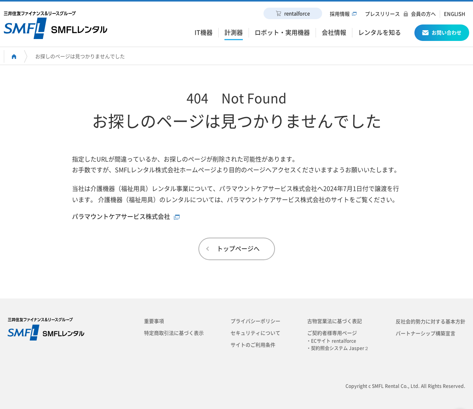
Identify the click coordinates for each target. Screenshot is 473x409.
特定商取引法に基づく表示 (174, 333)
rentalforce (293, 13)
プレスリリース (382, 13)
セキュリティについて (255, 333)
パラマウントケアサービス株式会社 (121, 216)
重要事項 (154, 321)
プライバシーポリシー (255, 321)
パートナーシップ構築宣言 (425, 333)
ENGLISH (454, 13)
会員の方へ (423, 13)
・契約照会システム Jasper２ (340, 348)
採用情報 (340, 13)
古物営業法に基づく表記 (334, 321)
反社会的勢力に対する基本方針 (430, 321)
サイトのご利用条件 (253, 344)
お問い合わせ (442, 33)
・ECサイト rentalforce (333, 341)
